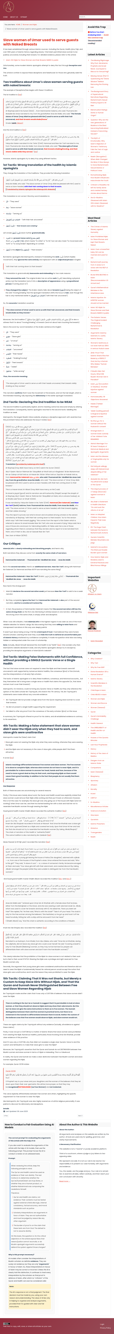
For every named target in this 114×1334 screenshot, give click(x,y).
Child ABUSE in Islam (99, 694)
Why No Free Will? (98, 667)
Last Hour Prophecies (99, 745)
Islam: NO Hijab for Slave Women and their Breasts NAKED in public (32, 60)
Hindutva (94, 828)
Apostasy (94, 780)
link (20, 95)
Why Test (94, 663)
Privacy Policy (105, 1328)
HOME (5, 17)
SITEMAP (23, 17)
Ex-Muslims (95, 802)
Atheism (94, 785)
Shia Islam (95, 815)
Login (102, 1324)
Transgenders (96, 832)
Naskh (93, 837)
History (93, 749)
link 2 (68, 879)
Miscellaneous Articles (99, 806)
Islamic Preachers (98, 824)
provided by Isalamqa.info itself (30, 464)
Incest (93, 793)
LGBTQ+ (94, 798)
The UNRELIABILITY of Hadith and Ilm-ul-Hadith (98, 730)
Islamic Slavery (97, 679)
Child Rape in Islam (98, 690)
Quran (93, 712)
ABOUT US (14, 17)
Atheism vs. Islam (95, 594)
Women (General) (98, 707)
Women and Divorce (99, 703)
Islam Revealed (97, 641)
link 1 (60, 879)
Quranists (94, 819)
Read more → (64, 1181)
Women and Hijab (98, 699)
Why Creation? (96, 659)
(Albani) (17, 123)
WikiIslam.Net (93, 612)
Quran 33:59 (10, 1071)
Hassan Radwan (94, 626)
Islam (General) (97, 772)
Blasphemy (95, 776)
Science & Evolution (98, 811)
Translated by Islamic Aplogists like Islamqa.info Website (31, 189)
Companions (96, 768)
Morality (94, 789)
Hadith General (97, 723)
